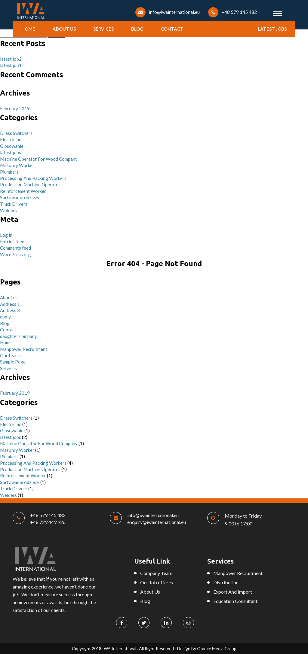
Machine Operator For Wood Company (39, 159)
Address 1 (10, 304)
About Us (150, 592)
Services (103, 29)
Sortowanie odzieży (19, 197)
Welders (8, 210)
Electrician (10, 139)
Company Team (156, 573)
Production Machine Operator (30, 184)
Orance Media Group (216, 648)
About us (64, 29)
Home (28, 29)
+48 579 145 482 (239, 12)
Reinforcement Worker (23, 191)
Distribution (226, 582)
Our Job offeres (156, 582)
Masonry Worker (17, 165)
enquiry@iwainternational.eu (156, 522)
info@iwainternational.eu (174, 12)
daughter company (18, 336)
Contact (172, 29)
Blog (137, 29)
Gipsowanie (11, 146)
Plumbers (9, 172)
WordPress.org (15, 254)
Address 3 (10, 310)
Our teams (10, 355)
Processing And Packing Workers (33, 178)
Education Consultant (235, 601)
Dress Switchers (16, 133)
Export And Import (232, 592)
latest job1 (11, 65)
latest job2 (11, 59)
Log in (6, 235)
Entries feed (12, 241)
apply (5, 316)
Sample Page (13, 361)
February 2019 (15, 108)
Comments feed (15, 248)
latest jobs (272, 29)
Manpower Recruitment (23, 349)
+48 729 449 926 (48, 522)
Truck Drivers (13, 204)
